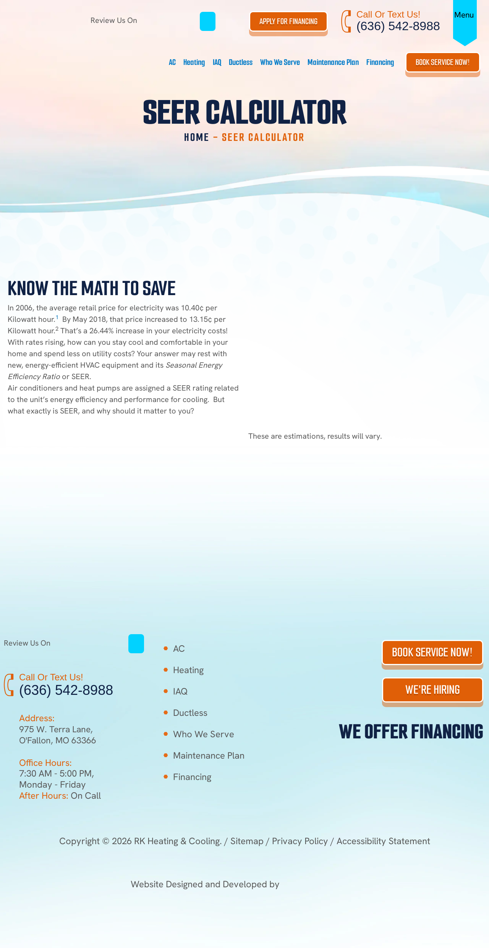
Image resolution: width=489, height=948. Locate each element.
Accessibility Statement (383, 841)
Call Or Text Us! (388, 14)
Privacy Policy (300, 841)
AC (172, 62)
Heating (194, 62)
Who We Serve (280, 62)
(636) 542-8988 (398, 26)
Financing (380, 62)
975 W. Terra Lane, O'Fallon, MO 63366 (59, 734)
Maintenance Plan (333, 62)
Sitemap (247, 841)
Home (197, 137)
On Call (60, 795)
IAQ (217, 62)
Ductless (241, 62)
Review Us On (145, 20)
